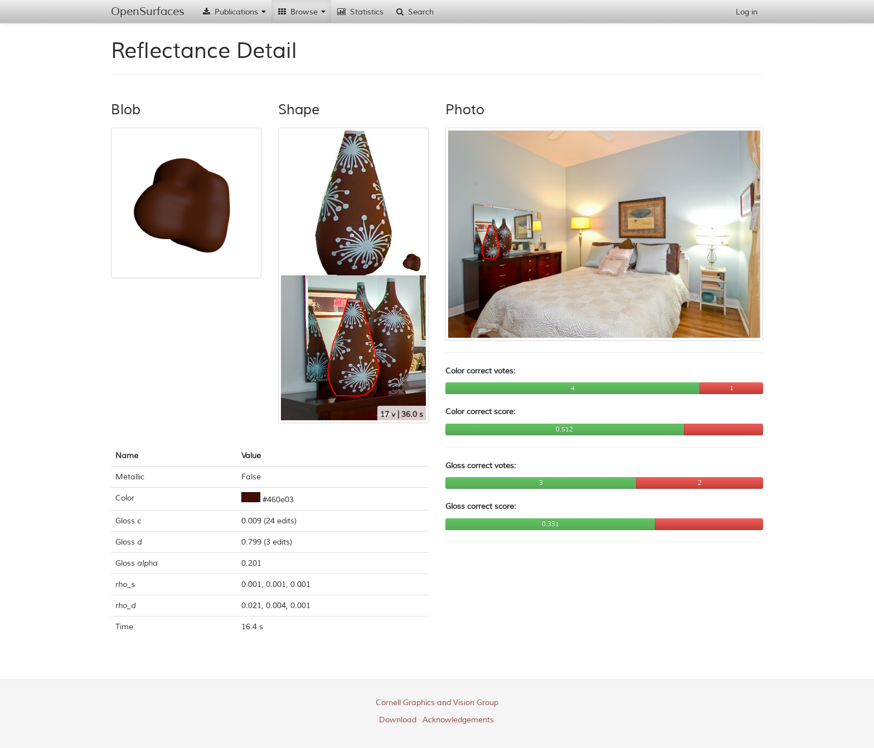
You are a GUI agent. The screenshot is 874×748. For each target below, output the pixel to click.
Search (414, 12)
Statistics (360, 12)
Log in (747, 12)
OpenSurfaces (147, 11)
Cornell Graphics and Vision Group (437, 702)
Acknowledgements (458, 720)
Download (397, 720)
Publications (233, 12)
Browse (301, 12)
